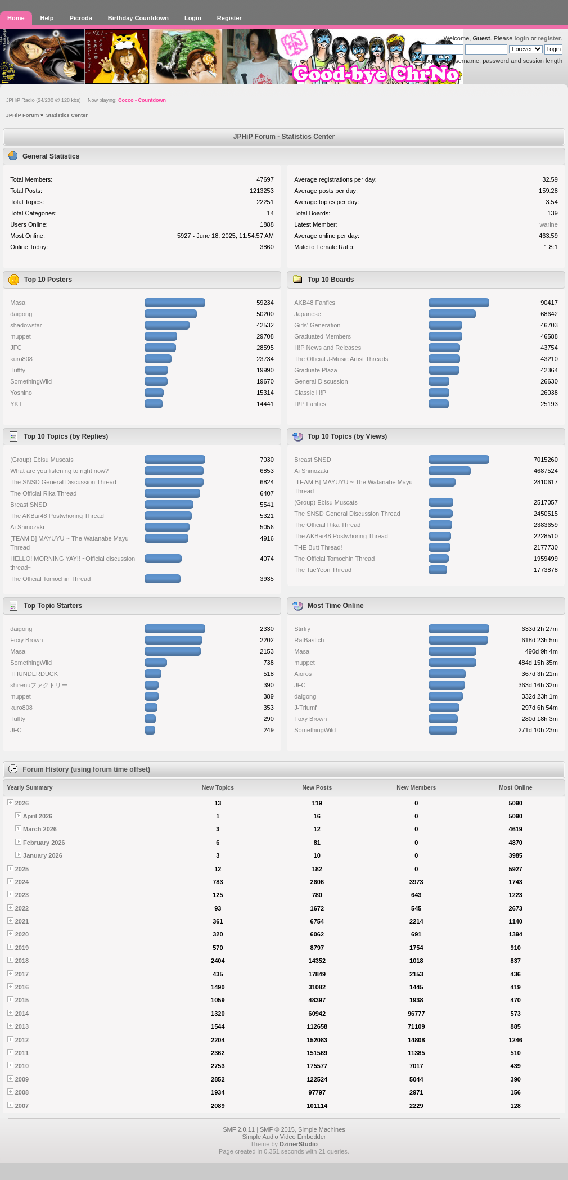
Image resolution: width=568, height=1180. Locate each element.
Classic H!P (310, 392)
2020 (22, 934)
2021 (22, 921)
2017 (22, 974)
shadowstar (26, 325)
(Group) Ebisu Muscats (41, 459)
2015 (22, 1000)
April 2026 (38, 816)
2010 (22, 1065)
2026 (22, 803)
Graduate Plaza (315, 370)
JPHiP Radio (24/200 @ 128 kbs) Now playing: (86, 100)
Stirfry (302, 628)
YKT (16, 403)
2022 (22, 908)
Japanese (307, 313)
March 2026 (40, 829)
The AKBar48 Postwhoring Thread (57, 515)
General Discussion (321, 381)
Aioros (303, 673)
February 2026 (44, 842)
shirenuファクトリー (38, 685)
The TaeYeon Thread (322, 569)
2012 (22, 1040)
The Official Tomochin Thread (50, 578)
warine (548, 224)
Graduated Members (322, 336)
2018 (22, 960)
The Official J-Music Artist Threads (341, 358)
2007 (22, 1105)
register (549, 38)
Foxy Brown (26, 640)
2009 (22, 1079)
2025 (22, 869)
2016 (22, 987)
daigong (21, 313)
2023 (22, 894)
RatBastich (309, 640)
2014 (22, 1013)
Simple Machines (321, 1129)
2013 (22, 1026)
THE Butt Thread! (318, 547)
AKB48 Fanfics (314, 302)
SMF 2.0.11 (239, 1129)
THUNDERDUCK (34, 673)
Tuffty (17, 370)
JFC (15, 347)
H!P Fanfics (310, 403)
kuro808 (21, 358)
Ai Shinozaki (27, 527)
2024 (22, 882)
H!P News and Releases (327, 347)
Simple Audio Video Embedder (284, 1136)
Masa (17, 302)
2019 (22, 947)
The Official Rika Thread (43, 493)
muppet (20, 336)
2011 (22, 1053)
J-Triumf (305, 707)
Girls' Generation (317, 325)
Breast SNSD (28, 504)
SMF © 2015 (277, 1129)
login (521, 38)
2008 (22, 1092)
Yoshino (21, 392)
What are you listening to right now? (59, 470)
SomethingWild (31, 381)
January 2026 (42, 855)
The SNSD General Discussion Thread (63, 482)
